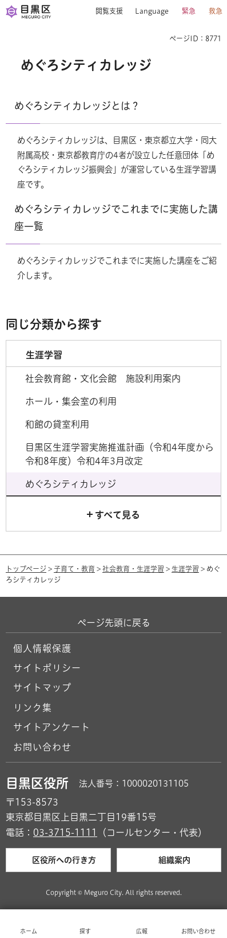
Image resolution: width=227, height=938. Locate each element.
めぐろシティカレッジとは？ (77, 106)
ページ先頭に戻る (113, 622)
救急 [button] (215, 10)
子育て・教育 (74, 568)
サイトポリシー (47, 668)
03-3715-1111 (65, 832)
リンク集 (32, 707)
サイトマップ (42, 687)
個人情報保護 (42, 648)
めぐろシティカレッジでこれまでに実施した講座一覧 (116, 217)
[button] (105, 11)
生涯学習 (185, 568)
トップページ (26, 568)
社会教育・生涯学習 (133, 568)
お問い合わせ (42, 747)
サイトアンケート (51, 727)
